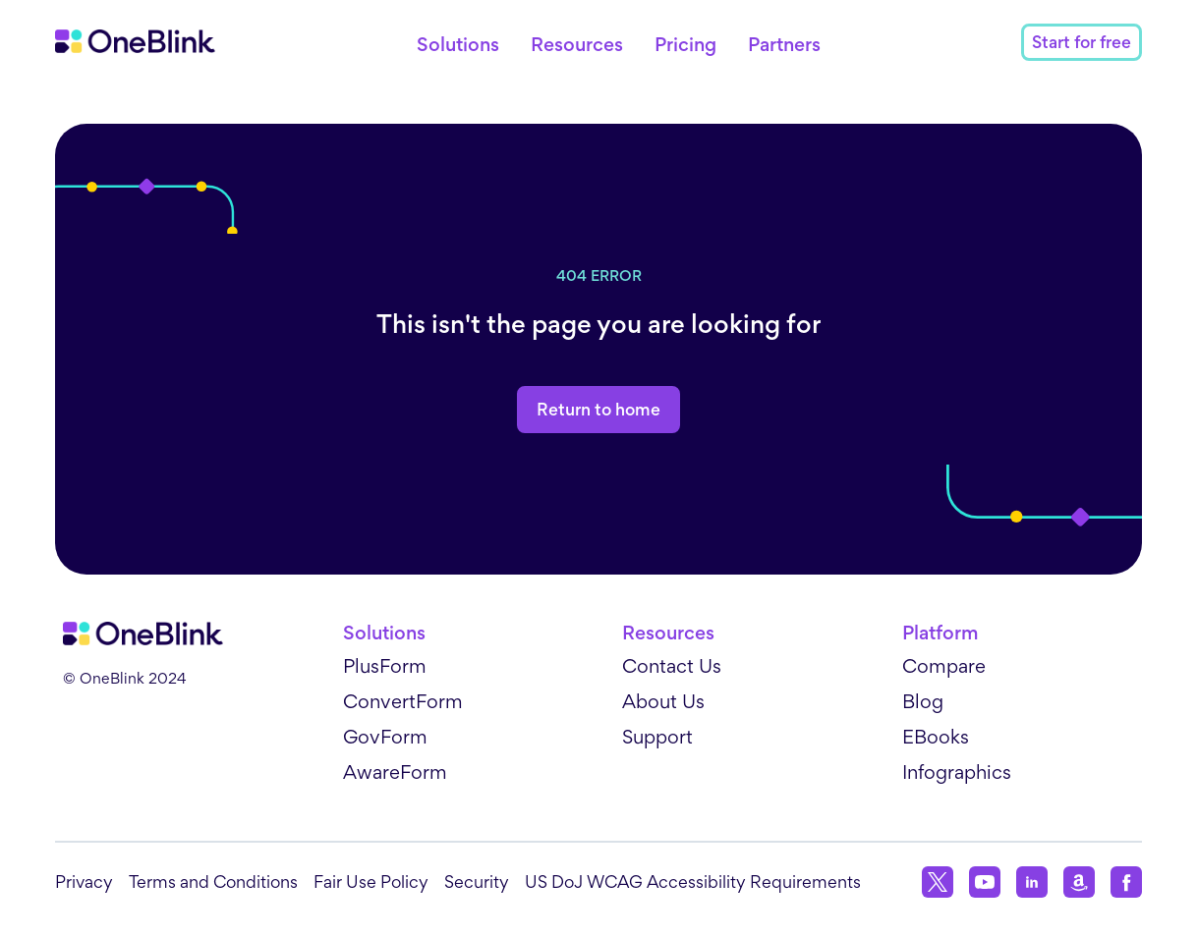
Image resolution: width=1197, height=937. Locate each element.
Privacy (84, 881)
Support (657, 736)
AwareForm (395, 772)
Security (476, 881)
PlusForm (385, 666)
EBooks (935, 736)
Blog (922, 701)
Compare (944, 666)
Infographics (956, 772)
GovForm (385, 736)
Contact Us (671, 666)
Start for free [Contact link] (1081, 42)
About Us (663, 701)
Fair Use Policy (371, 881)
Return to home (598, 409)
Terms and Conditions (213, 881)
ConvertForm (403, 701)
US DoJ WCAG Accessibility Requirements (693, 881)
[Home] (135, 41)
